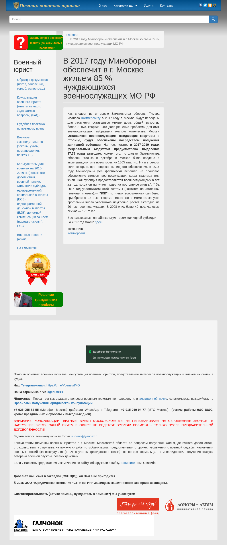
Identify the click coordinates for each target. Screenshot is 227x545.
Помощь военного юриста (50, 5)
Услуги (148, 5)
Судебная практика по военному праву (31, 126)
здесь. (99, 222)
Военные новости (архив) (29, 237)
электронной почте (153, 398)
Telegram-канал (33, 385)
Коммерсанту (91, 118)
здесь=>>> (55, 392)
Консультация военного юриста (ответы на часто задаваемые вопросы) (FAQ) (29, 106)
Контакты (166, 5)
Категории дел (125, 5)
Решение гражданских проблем (46, 300)
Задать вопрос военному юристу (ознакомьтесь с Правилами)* (46, 43)
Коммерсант (76, 233)
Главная (72, 35)
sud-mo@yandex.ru (84, 436)
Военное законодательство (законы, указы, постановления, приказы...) (30, 146)
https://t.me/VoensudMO (63, 385)
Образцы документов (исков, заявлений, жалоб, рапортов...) (32, 84)
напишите (128, 463)
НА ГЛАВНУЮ (27, 248)
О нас (103, 5)
